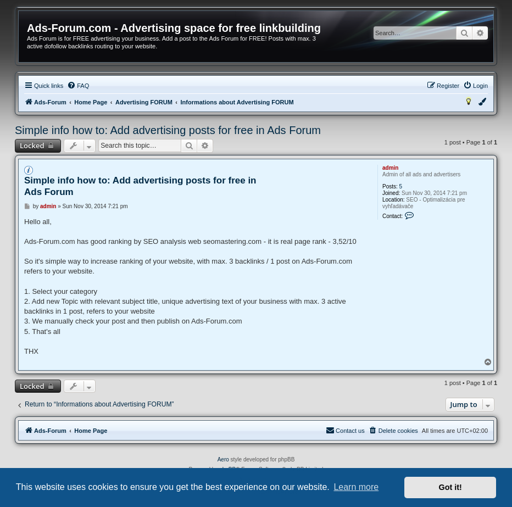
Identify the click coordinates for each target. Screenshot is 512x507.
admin (390, 168)
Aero (223, 459)
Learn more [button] (356, 487)
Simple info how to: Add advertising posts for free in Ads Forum (168, 130)
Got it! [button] (450, 487)
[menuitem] (78, 85)
